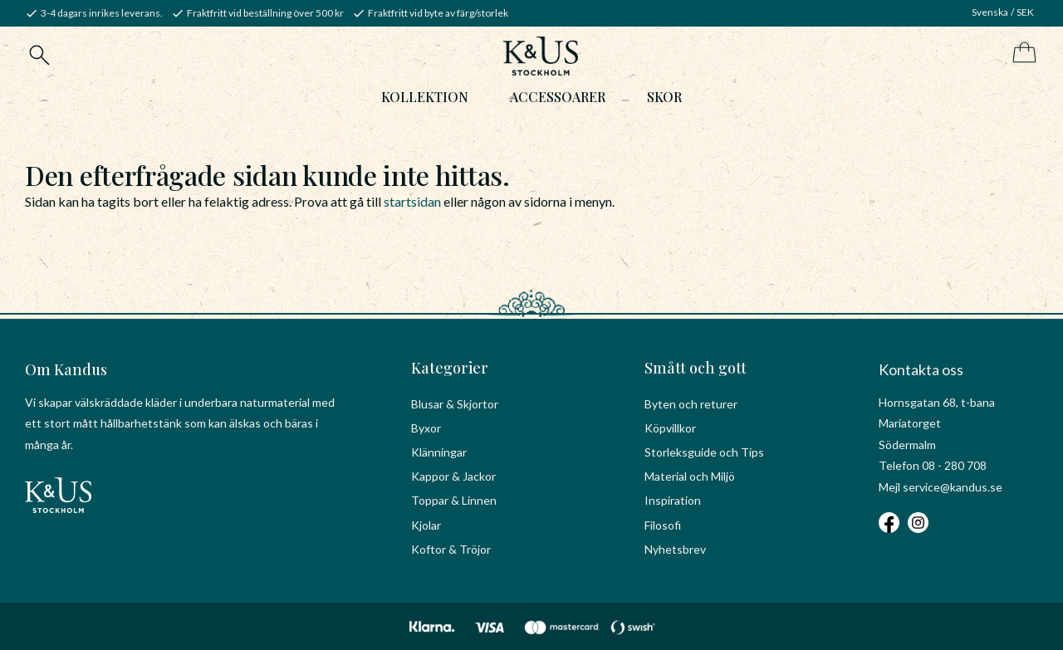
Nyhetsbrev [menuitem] (675, 549)
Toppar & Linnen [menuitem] (454, 500)
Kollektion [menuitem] (424, 96)
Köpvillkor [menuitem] (670, 428)
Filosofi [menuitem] (662, 525)
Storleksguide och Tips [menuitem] (704, 452)
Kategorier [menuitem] (449, 367)
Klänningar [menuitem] (439, 452)
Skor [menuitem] (664, 96)
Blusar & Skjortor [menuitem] (454, 404)
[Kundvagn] (1021, 53)
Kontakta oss (921, 369)
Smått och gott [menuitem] (695, 367)
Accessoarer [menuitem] (557, 96)
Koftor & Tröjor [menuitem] (451, 549)
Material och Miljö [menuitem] (689, 476)
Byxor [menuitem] (426, 428)
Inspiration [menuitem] (672, 500)
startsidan (412, 201)
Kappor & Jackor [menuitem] (453, 476)
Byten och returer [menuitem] (690, 404)
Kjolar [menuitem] (426, 525)
